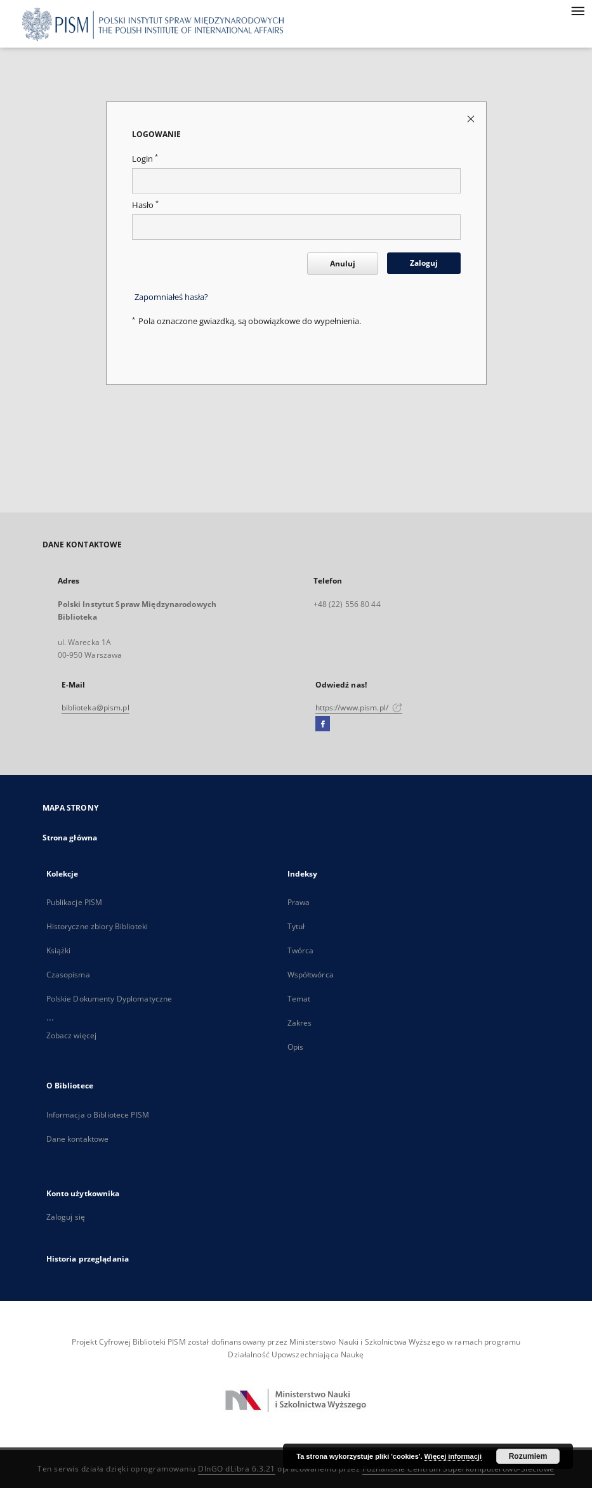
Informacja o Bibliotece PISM (97, 1114)
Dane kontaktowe (77, 1138)
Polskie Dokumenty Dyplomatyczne (109, 998)
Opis (295, 1046)
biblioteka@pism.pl (95, 707)
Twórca (300, 950)
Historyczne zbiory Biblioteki (97, 926)
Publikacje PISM (74, 902)
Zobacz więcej (71, 1035)
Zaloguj (424, 263)
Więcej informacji (453, 1456)
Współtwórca (310, 974)
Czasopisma (68, 974)
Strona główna (70, 837)
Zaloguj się (66, 1216)
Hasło (145, 205)
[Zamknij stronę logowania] (472, 118)
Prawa (298, 902)
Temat (299, 998)
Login (145, 158)
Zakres (299, 1022)
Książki (58, 950)
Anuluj (342, 263)
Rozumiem (528, 1456)
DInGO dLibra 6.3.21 (236, 1468)
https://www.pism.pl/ (359, 707)
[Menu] (577, 10)
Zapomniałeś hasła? (171, 297)
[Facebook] (322, 724)
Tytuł (296, 926)
